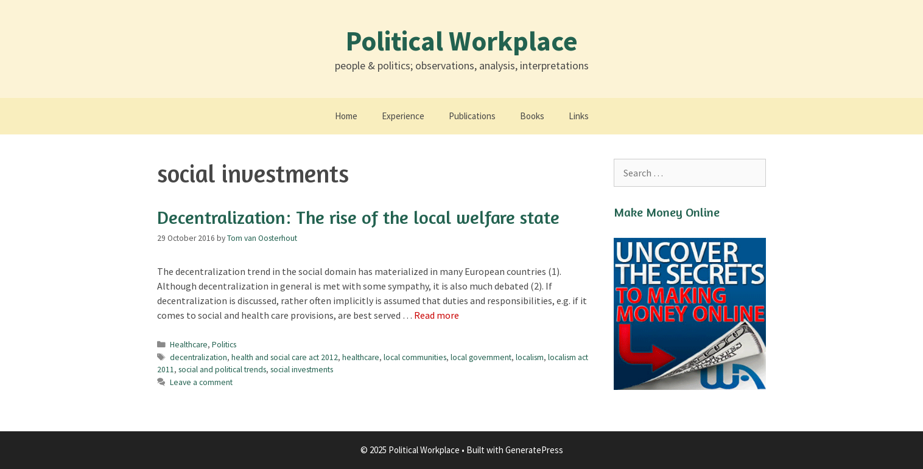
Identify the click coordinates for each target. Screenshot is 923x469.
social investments (301, 369)
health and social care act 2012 (284, 357)
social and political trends (222, 369)
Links (579, 116)
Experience (403, 116)
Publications (472, 116)
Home (346, 116)
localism (530, 357)
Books (532, 116)
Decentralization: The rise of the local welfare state (358, 217)
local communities (415, 357)
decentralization (198, 357)
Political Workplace (462, 41)
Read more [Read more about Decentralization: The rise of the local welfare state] (436, 315)
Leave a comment (201, 382)
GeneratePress (534, 450)
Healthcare (189, 344)
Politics (224, 344)
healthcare (360, 357)
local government (481, 357)
